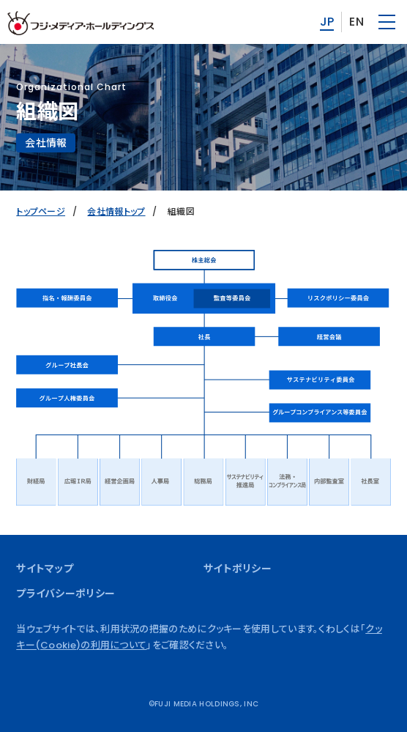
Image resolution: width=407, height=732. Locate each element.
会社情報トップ (116, 211)
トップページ (40, 211)
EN (356, 21)
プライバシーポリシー (65, 593)
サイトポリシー (238, 568)
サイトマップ (44, 568)
